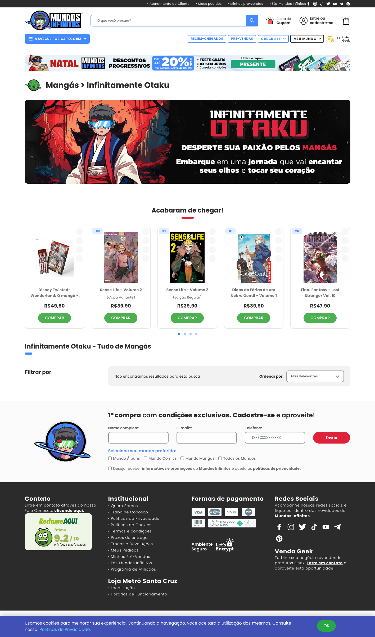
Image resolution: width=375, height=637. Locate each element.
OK (326, 626)
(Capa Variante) (121, 297)
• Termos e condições (130, 531)
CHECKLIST (273, 39)
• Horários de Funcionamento (137, 594)
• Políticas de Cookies (130, 524)
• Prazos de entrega (128, 537)
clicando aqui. (69, 510)
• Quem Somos (123, 505)
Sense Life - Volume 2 (121, 289)
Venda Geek (294, 551)
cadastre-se (321, 22)
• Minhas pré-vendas (245, 4)
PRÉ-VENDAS (242, 39)
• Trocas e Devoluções (130, 543)
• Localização (121, 587)
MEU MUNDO (307, 39)
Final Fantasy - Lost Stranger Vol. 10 (320, 293)
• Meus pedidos (209, 4)
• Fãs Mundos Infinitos (287, 4)
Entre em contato (325, 563)
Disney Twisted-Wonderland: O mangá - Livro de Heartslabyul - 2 (54, 293)
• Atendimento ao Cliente (168, 4)
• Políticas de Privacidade (134, 518)
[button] (179, 334)
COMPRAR (54, 317)
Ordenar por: (271, 376)
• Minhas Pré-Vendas (129, 556)
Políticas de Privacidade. (65, 629)
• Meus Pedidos (123, 550)
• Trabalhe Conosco (128, 512)
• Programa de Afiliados (132, 569)
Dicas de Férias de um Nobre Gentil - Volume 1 (254, 293)
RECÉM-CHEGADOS (207, 39)
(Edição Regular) (187, 297)
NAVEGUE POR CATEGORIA (57, 39)
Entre (314, 18)
